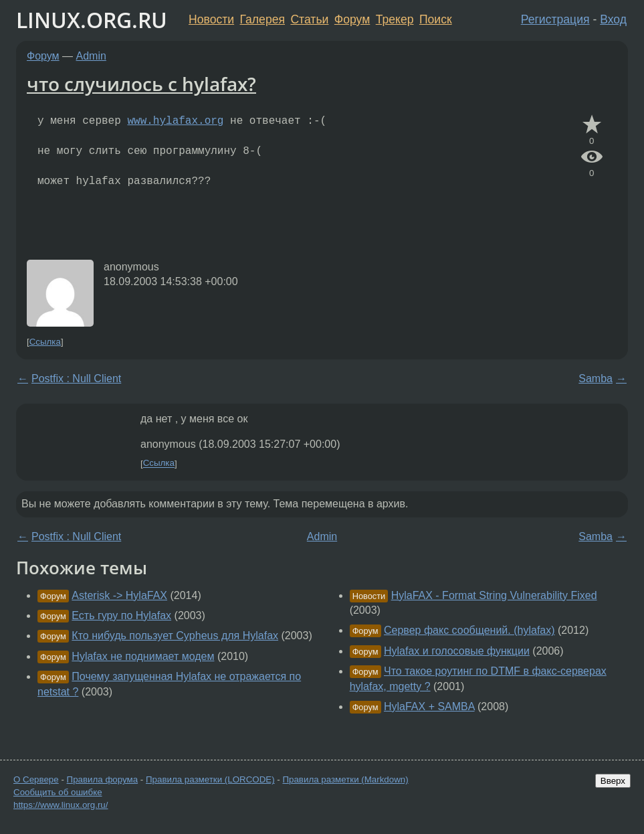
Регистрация (555, 19)
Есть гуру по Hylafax (121, 615)
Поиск (435, 19)
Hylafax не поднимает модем (143, 656)
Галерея (262, 19)
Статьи (309, 19)
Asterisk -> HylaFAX (119, 595)
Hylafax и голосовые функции (457, 651)
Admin (91, 56)
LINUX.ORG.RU (91, 19)
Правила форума (102, 779)
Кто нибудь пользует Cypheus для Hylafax (175, 635)
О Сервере (36, 779)
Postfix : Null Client (76, 378)
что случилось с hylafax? (141, 83)
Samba (595, 378)
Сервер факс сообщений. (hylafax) (469, 630)
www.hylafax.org (175, 121)
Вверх (613, 781)
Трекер (395, 19)
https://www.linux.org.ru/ (60, 805)
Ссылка (45, 342)
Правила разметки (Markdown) (345, 779)
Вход (613, 19)
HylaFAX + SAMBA (429, 706)
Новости (211, 19)
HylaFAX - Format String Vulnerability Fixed (494, 595)
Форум (352, 19)
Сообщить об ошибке (57, 792)
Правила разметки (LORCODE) (210, 779)
